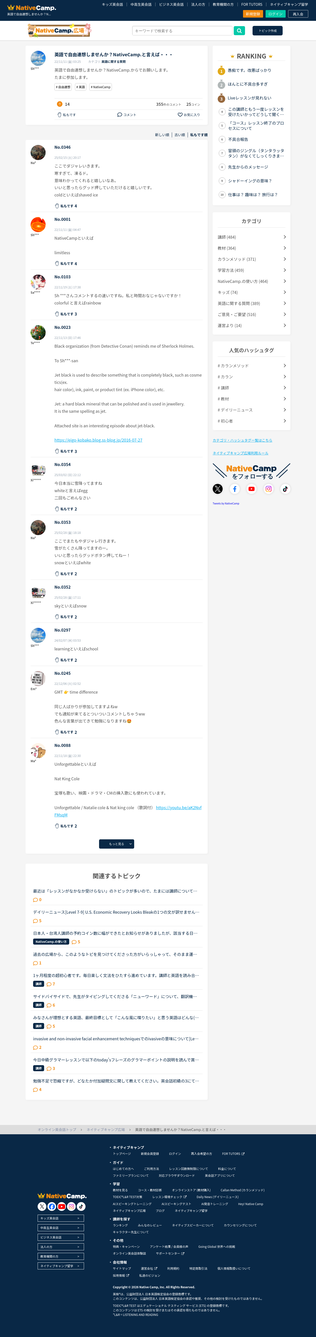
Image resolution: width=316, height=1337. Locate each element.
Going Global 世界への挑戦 (216, 1246)
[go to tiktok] (81, 1206)
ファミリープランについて (131, 1175)
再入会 (298, 14)
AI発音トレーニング (214, 1204)
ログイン (276, 13)
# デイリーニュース (235, 410)
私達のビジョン (149, 1275)
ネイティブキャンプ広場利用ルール (240, 452)
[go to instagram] (71, 1206)
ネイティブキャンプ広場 (129, 1210)
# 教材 (223, 399)
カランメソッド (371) (237, 259)
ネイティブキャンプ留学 (289, 4)
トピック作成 (268, 30)
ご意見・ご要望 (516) (237, 314)
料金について (227, 1168)
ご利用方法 (151, 1168)
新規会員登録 (150, 1153)
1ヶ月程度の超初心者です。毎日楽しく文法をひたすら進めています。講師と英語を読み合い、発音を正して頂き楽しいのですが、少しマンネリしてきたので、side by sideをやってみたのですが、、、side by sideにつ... (115, 975)
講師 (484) (227, 237)
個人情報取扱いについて (234, 1268)
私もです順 (199, 134)
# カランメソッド (233, 366)
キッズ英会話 (112, 4)
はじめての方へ (123, 1168)
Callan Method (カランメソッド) (243, 1190)
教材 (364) (227, 248)
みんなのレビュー (150, 1225)
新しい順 (162, 134)
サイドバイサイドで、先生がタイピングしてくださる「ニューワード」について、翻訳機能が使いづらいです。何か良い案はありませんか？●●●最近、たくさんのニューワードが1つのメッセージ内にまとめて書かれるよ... (116, 996)
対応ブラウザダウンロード (177, 1175)
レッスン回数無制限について (188, 1168)
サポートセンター (170, 1253)
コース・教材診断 (150, 1190)
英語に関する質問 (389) (239, 303)
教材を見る (120, 1190)
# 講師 (223, 388)
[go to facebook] (51, 1206)
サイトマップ (122, 1268)
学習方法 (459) (231, 270)
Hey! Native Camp (250, 1204)
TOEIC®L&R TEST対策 (127, 1197)
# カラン (225, 377)
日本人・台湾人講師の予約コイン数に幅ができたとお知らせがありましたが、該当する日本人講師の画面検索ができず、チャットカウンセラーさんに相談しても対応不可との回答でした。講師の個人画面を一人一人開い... (115, 933)
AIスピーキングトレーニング (132, 1204)
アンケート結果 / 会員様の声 (169, 1246)
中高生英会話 (140, 4)
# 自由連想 (63, 87)
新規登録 (253, 13)
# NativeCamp (100, 87)
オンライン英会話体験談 (129, 1253)
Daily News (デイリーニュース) (218, 1197)
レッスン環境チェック (169, 1197)
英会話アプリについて (220, 1175)
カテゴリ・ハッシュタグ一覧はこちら (242, 440)
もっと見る (116, 844)
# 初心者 (225, 421)
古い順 (180, 134)
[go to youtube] (61, 1206)
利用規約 (173, 1268)
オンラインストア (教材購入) (191, 1190)
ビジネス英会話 (171, 4)
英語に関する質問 (114, 61)
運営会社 (149, 1268)
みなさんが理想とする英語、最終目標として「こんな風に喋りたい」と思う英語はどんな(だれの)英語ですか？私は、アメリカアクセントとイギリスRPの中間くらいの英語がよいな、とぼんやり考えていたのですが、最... (116, 1017)
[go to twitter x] (42, 1206)
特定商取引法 (198, 1268)
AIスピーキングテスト (176, 1204)
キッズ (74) (228, 292)
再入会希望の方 (201, 1153)
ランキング (120, 1225)
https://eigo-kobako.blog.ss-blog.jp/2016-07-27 (98, 440)
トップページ (122, 1153)
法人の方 (198, 4)
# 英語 (80, 87)
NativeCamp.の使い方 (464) (243, 281)
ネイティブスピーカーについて (193, 1225)
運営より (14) (230, 325)
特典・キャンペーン (126, 1246)
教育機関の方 (223, 4)
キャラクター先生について (131, 1232)
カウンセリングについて (240, 1225)
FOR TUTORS (251, 4)
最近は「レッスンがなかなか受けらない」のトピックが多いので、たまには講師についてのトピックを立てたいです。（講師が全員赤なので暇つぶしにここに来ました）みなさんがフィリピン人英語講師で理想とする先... (116, 891)
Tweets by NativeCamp (226, 503)
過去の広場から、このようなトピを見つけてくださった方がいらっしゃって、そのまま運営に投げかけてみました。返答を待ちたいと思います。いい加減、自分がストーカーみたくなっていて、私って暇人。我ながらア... (115, 954)
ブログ (160, 1210)
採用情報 (121, 1275)
